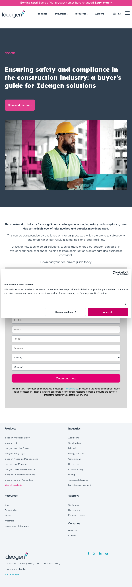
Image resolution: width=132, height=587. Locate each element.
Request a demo (76, 515)
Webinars (9, 521)
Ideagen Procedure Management (21, 459)
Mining (71, 475)
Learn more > (103, 2)
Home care (73, 464)
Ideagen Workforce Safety (17, 438)
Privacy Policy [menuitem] (27, 563)
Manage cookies (65, 312)
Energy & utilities (76, 454)
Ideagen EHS (11, 443)
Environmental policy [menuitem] (16, 569)
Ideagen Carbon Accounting (19, 480)
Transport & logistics (78, 480)
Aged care (73, 438)
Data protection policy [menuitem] (48, 563)
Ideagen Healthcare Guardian (20, 469)
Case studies (11, 510)
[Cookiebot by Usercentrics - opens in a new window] (114, 273)
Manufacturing (75, 469)
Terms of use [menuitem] (11, 563)
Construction (74, 443)
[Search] (120, 14)
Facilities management (79, 485)
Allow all (108, 312)
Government (74, 459)
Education (73, 448)
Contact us (73, 505)
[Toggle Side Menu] (127, 12)
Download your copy (20, 105)
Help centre (74, 510)
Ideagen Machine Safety (17, 448)
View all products (13, 485)
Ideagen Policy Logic (15, 454)
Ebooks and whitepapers (17, 526)
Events (8, 516)
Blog (7, 505)
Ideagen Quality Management (20, 475)
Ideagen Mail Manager (16, 464)
